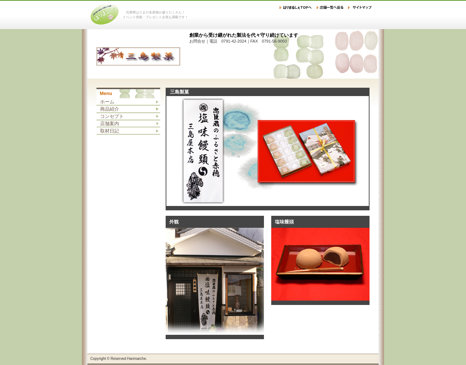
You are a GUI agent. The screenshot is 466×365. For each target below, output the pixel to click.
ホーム (107, 101)
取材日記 (109, 130)
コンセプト (112, 116)
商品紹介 (109, 109)
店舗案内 (109, 123)
